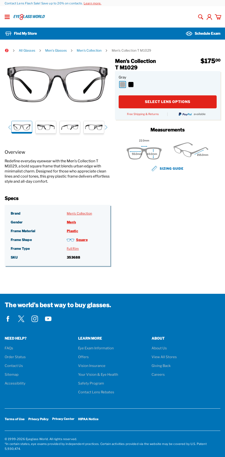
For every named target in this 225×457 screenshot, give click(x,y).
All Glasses (27, 50)
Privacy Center (63, 420)
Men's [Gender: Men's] (71, 222)
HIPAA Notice (88, 419)
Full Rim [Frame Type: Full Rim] (73, 248)
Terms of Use (15, 419)
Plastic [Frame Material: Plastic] (72, 231)
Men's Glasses (56, 50)
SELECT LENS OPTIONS (167, 102)
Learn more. (92, 3)
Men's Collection (89, 50)
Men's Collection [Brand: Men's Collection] (79, 213)
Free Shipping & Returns (143, 114)
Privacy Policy (38, 419)
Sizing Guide (168, 168)
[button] (9, 127)
